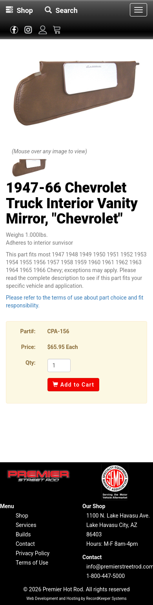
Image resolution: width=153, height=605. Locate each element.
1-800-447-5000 (105, 576)
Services (26, 525)
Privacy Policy (32, 553)
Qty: (30, 363)
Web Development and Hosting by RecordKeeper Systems (76, 598)
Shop (22, 515)
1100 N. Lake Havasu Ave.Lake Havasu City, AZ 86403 (118, 525)
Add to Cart (74, 385)
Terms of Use (32, 563)
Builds (23, 534)
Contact (25, 544)
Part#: (28, 331)
